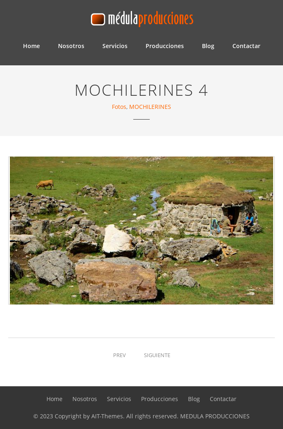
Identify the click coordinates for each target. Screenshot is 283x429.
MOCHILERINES (150, 107)
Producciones (165, 46)
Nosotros (71, 46)
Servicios (115, 46)
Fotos (119, 107)
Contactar (246, 46)
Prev (119, 355)
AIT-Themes (107, 416)
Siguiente (157, 355)
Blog (208, 46)
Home (31, 46)
